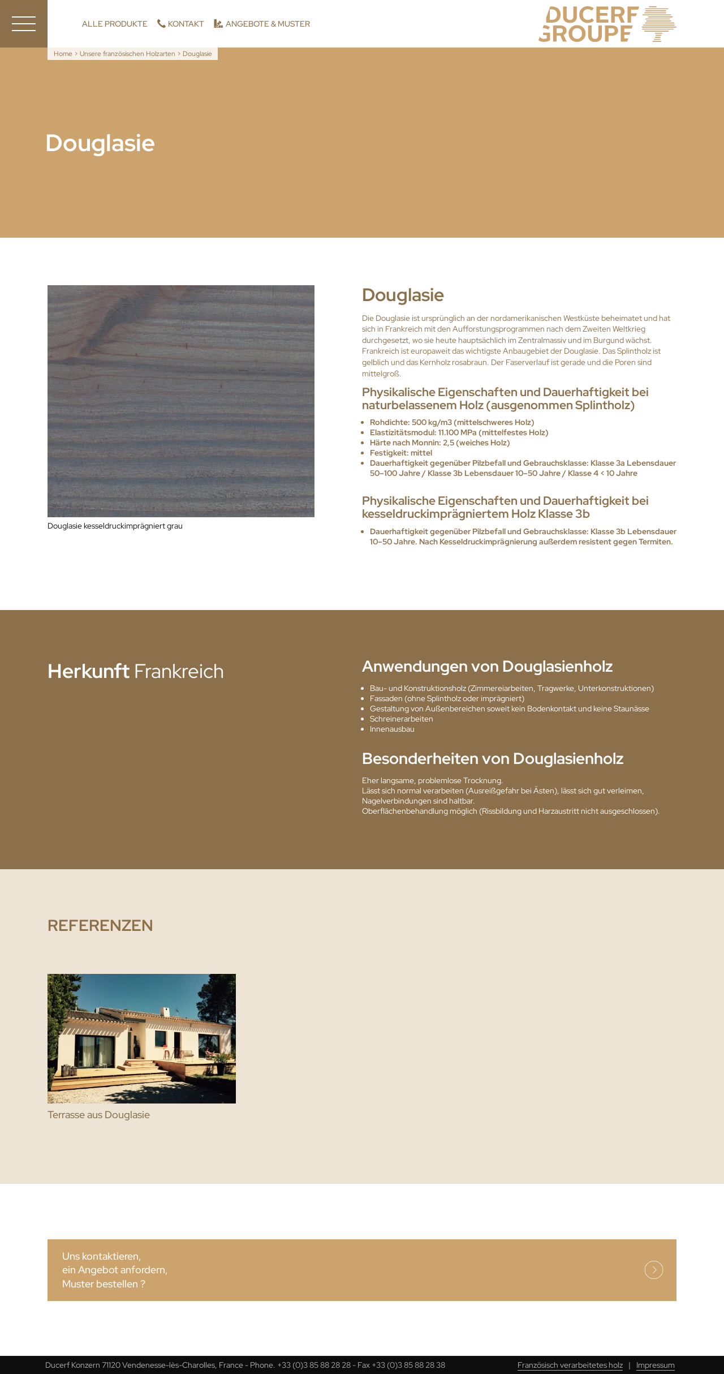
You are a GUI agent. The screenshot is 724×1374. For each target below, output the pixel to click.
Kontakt (186, 24)
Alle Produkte (115, 24)
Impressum (655, 1365)
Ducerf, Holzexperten (607, 24)
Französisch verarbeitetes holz (570, 1365)
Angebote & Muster (268, 24)
